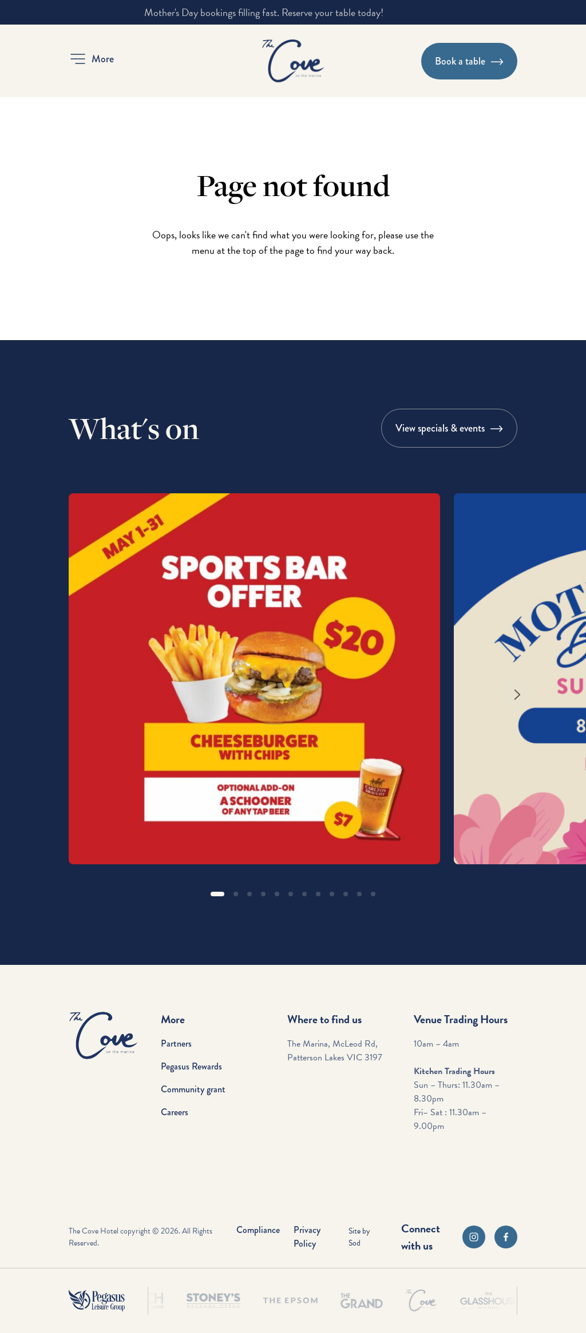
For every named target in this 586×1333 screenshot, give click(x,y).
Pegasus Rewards (191, 1066)
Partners (176, 1043)
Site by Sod (359, 1237)
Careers (174, 1112)
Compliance (258, 1229)
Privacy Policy (307, 1236)
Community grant (193, 1089)
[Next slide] (517, 695)
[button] (91, 59)
